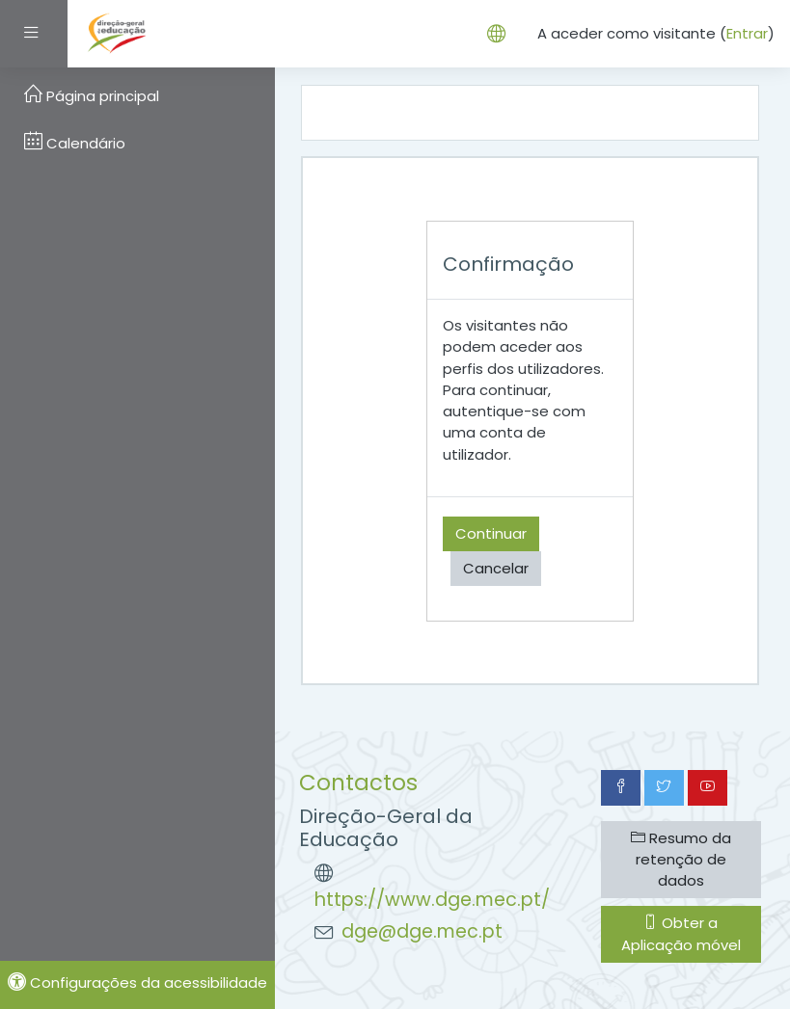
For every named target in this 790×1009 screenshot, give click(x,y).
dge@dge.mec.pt (422, 931)
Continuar (491, 533)
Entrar (747, 33)
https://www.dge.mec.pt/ (432, 900)
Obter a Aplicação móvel (681, 933)
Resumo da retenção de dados (681, 859)
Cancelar (496, 568)
